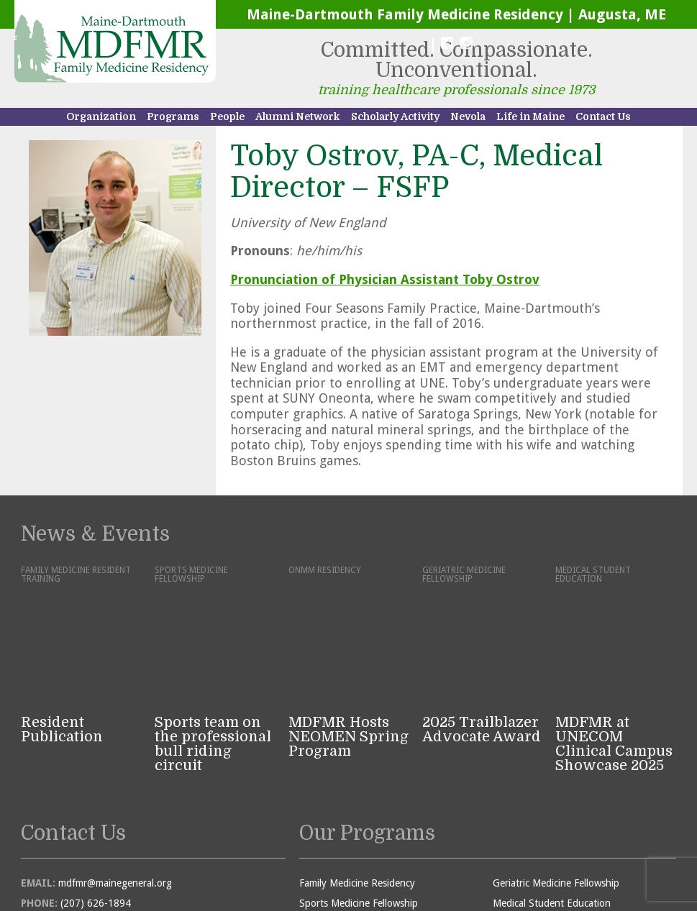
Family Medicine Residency (357, 762)
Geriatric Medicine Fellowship (556, 762)
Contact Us (603, 116)
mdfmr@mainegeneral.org (115, 762)
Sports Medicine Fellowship (358, 782)
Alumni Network (297, 116)
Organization (101, 116)
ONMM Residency (338, 802)
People (227, 116)
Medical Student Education (552, 782)
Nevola (468, 116)
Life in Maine (530, 116)
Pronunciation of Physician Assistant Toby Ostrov (384, 279)
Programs (173, 116)
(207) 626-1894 (95, 782)
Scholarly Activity (395, 116)
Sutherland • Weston (501, 864)
